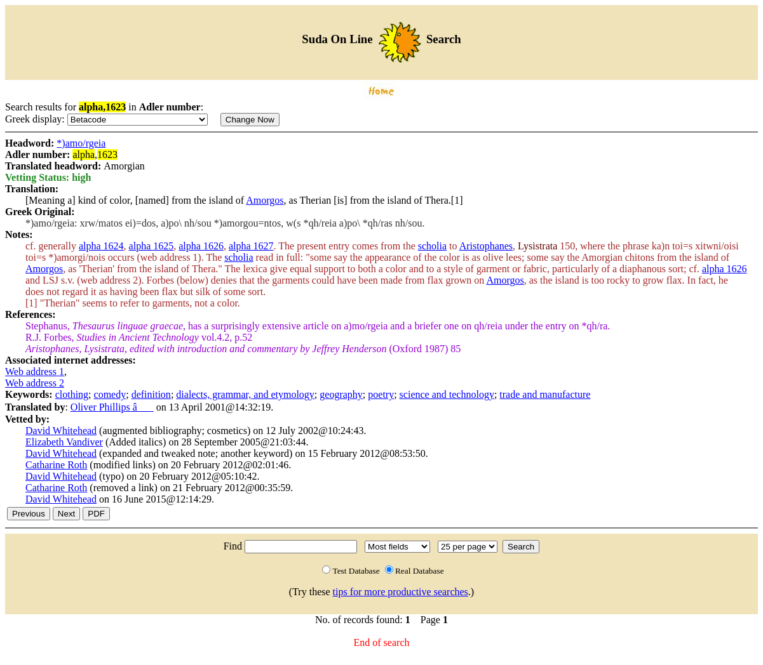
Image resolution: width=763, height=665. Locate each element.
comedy (110, 394)
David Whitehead (61, 430)
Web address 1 (34, 371)
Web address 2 (34, 383)
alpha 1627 (251, 245)
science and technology (447, 394)
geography (341, 394)
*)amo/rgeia (81, 143)
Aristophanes (486, 245)
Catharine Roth (56, 464)
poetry (381, 394)
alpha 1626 (201, 245)
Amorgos (264, 200)
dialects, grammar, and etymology (245, 394)
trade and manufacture (544, 394)
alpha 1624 (101, 245)
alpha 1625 (151, 245)
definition (151, 394)
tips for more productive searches (400, 591)
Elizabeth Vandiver (64, 442)
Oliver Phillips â (112, 407)
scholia (432, 245)
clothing (71, 394)
